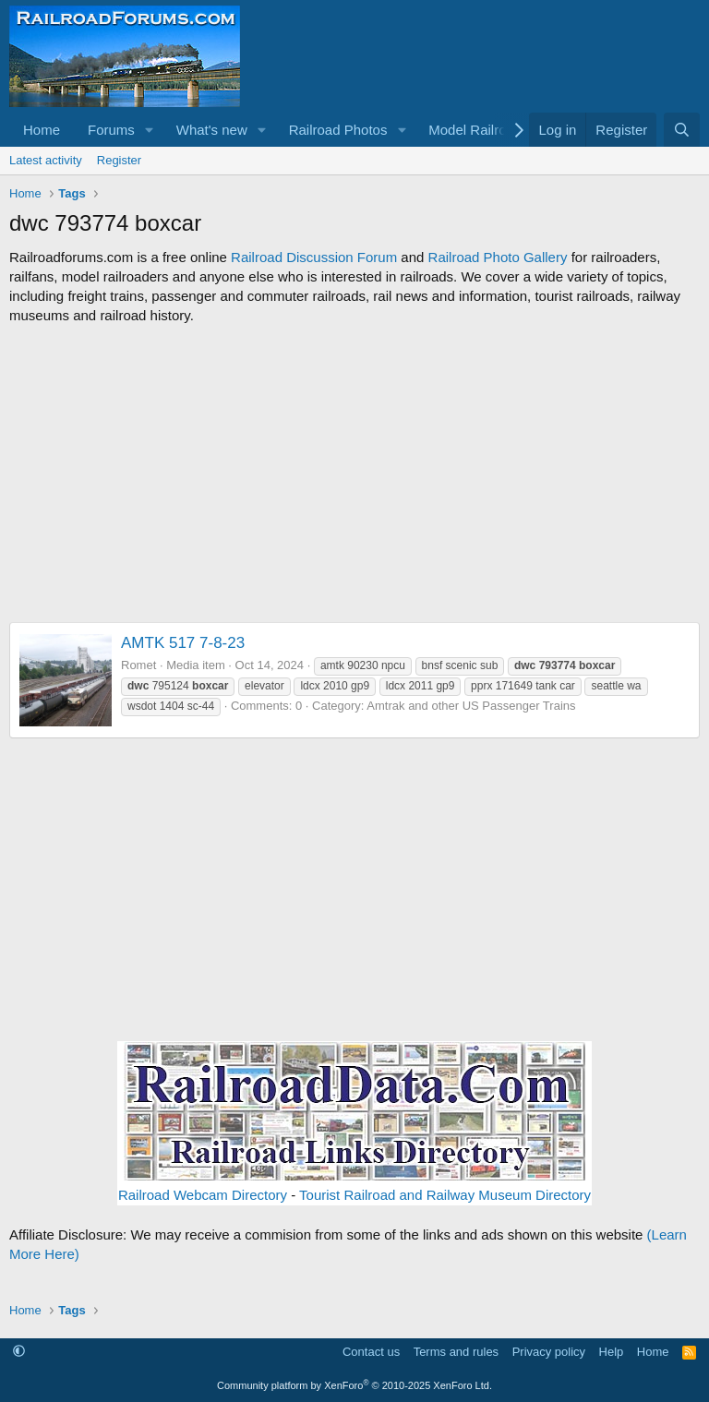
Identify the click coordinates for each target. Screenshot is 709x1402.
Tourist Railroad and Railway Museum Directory (445, 1195)
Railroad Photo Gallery (498, 257)
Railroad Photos (338, 130)
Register (119, 160)
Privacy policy (548, 1352)
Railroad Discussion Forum (314, 257)
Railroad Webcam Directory (202, 1195)
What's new (211, 130)
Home (41, 130)
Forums (111, 130)
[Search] (682, 130)
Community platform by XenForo (354, 1385)
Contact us (371, 1352)
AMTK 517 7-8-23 (183, 643)
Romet (138, 665)
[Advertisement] (354, 473)
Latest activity (45, 160)
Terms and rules (456, 1352)
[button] (149, 130)
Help (611, 1352)
